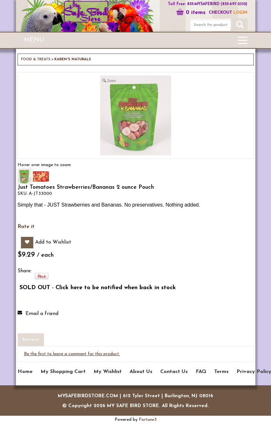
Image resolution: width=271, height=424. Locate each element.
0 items (191, 12)
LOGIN (240, 13)
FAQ (201, 371)
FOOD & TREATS (35, 59)
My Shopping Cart (63, 371)
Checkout (220, 13)
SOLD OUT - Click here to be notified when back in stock (97, 288)
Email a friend (42, 313)
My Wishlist (108, 371)
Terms (221, 371)
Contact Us (174, 371)
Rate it (26, 226)
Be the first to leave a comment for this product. (72, 354)
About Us (141, 371)
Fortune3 (148, 419)
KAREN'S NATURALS (72, 59)
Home (25, 371)
